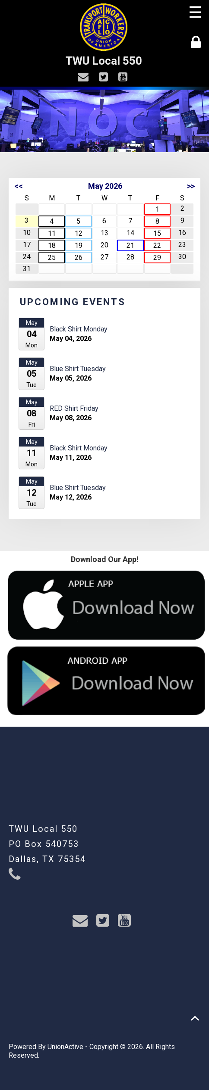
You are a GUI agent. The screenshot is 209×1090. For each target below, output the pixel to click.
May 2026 (105, 186)
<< (18, 186)
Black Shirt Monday (79, 329)
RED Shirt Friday (74, 408)
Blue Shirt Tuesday (78, 369)
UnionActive (65, 1047)
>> (191, 186)
